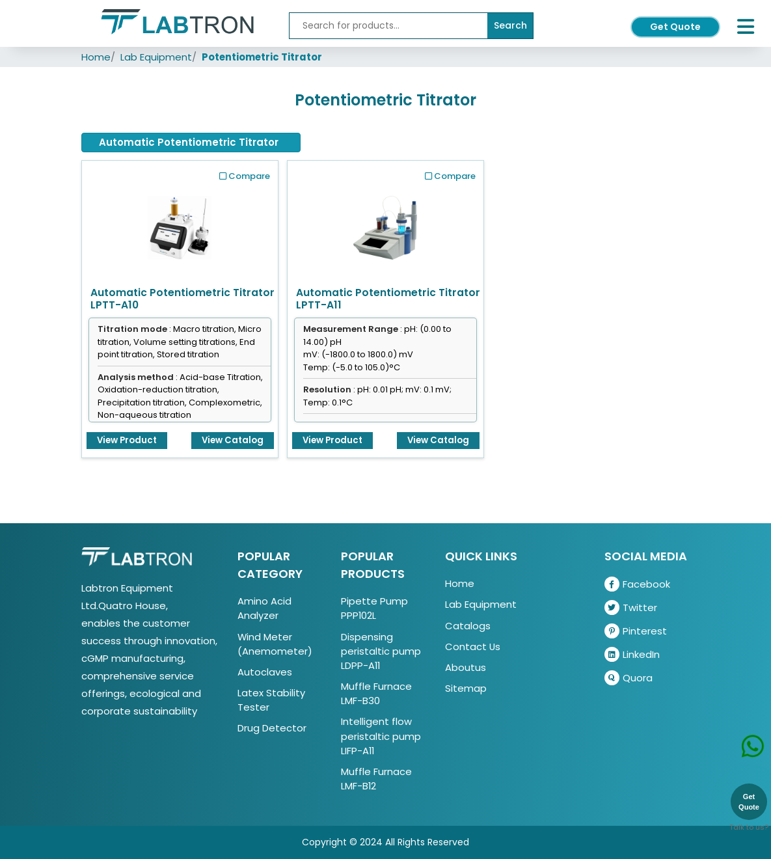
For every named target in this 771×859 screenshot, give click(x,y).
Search (510, 25)
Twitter (630, 607)
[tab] (191, 142)
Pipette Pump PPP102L (374, 608)
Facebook (637, 584)
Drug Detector (271, 728)
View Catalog (233, 440)
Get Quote (675, 26)
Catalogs (468, 626)
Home (96, 57)
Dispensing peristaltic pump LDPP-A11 (381, 651)
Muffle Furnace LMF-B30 (376, 693)
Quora (628, 677)
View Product (127, 440)
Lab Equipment (156, 57)
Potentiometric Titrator (262, 57)
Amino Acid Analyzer (264, 608)
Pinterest (635, 630)
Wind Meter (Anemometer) (274, 644)
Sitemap (466, 688)
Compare (244, 176)
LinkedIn (632, 654)
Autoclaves (264, 672)
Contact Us (472, 646)
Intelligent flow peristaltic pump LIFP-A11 (381, 736)
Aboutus (465, 667)
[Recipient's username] (388, 25)
